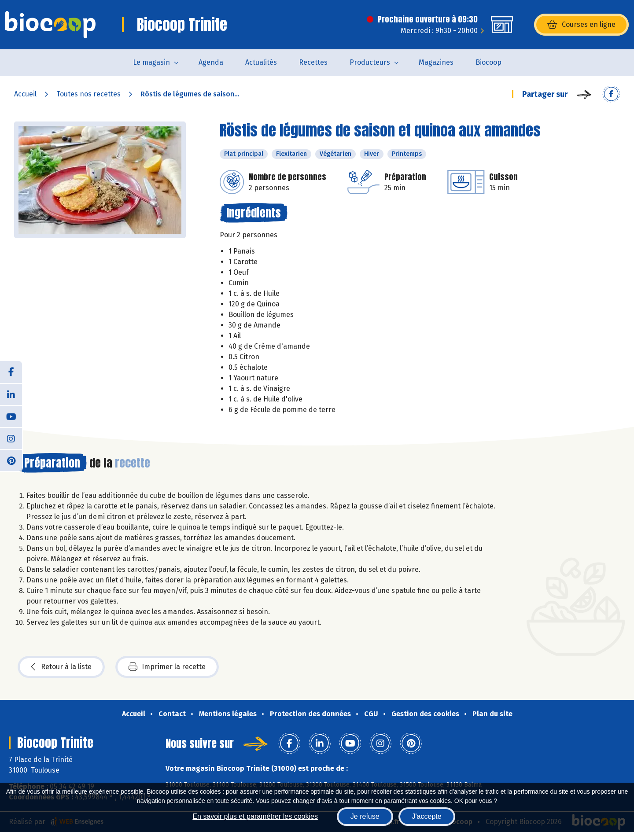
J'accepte (427, 816)
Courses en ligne (581, 24)
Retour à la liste (61, 667)
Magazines (436, 62)
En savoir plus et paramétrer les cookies (255, 816)
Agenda (211, 62)
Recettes (313, 62)
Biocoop (488, 62)
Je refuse (365, 816)
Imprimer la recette (167, 667)
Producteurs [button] (370, 62)
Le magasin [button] (151, 62)
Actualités (261, 62)
